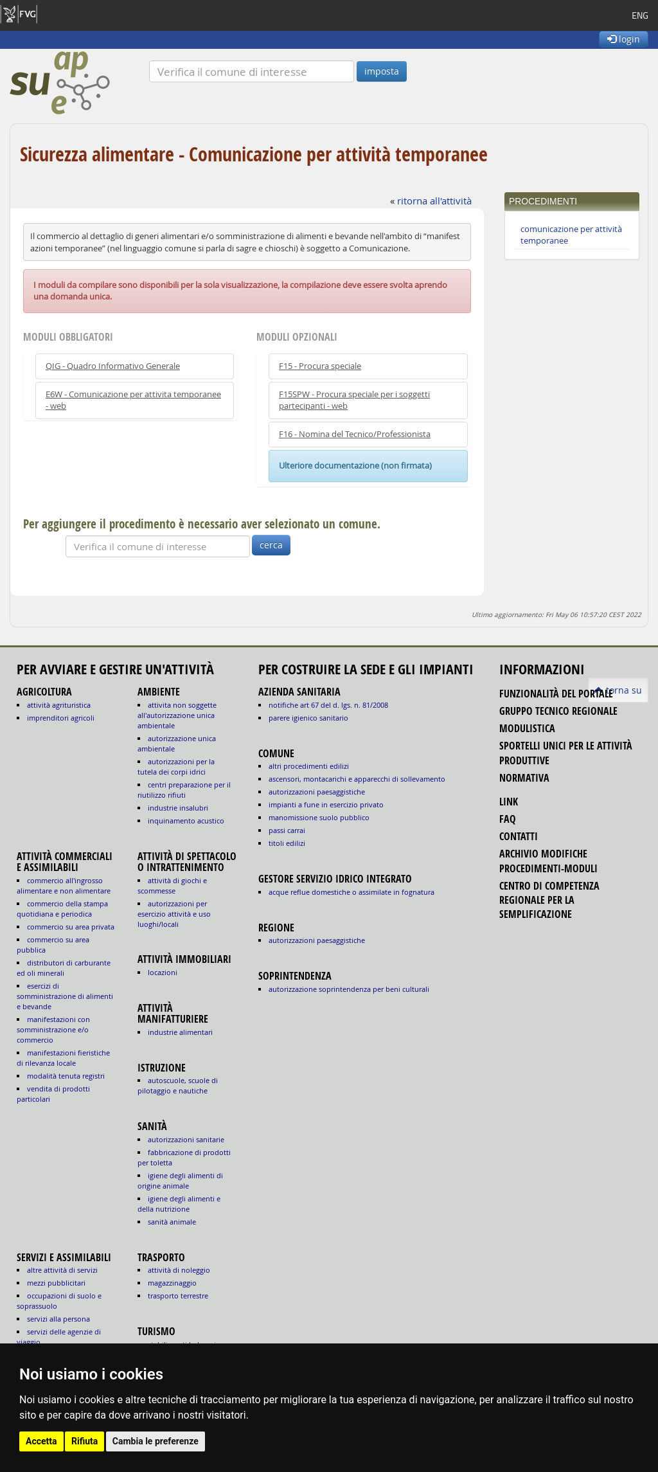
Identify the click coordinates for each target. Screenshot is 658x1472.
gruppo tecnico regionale (558, 711)
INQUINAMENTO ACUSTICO (186, 820)
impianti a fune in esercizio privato (326, 804)
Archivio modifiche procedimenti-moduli (548, 861)
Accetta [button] (41, 1441)
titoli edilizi (287, 843)
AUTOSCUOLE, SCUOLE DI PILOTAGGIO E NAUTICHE (178, 1085)
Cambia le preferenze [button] (155, 1441)
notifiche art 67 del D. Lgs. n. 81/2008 (328, 705)
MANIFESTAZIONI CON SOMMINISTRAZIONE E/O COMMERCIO (53, 1029)
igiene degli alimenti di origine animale (180, 1180)
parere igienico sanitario (308, 718)
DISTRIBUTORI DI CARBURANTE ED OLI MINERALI (64, 968)
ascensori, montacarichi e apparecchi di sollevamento (357, 779)
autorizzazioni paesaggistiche (317, 791)
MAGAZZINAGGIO (172, 1283)
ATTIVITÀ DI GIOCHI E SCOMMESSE (172, 885)
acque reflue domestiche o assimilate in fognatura (351, 892)
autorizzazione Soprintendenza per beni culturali (349, 989)
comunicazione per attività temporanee (571, 235)
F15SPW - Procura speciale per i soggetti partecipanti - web (354, 400)
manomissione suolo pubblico (319, 817)
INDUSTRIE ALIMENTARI (180, 1032)
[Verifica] (251, 71)
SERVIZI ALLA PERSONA (58, 1319)
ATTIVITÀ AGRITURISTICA (59, 705)
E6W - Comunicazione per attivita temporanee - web (133, 400)
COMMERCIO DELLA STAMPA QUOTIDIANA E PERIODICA (62, 909)
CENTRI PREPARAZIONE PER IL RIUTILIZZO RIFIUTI (184, 790)
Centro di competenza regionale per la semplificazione (549, 900)
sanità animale (172, 1221)
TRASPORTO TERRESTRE (178, 1295)
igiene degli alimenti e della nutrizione (179, 1204)
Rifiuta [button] (84, 1441)
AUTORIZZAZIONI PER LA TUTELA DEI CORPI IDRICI (176, 766)
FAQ (507, 819)
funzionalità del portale (556, 694)
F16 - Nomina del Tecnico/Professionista (355, 434)
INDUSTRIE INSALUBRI (178, 807)
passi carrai (287, 830)
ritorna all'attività (434, 200)
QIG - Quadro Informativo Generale (113, 366)
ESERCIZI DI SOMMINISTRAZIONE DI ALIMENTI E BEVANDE (65, 996)
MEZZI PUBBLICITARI (56, 1283)
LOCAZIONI (162, 972)
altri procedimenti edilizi (309, 766)
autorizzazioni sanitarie (186, 1139)
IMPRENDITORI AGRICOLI (60, 718)
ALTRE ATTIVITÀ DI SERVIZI (62, 1270)
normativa (524, 778)
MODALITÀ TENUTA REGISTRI (66, 1076)
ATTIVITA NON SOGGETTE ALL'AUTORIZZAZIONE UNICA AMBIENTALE (177, 715)
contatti (518, 836)
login (623, 39)
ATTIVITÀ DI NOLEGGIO (179, 1270)
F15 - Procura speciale (320, 366)
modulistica (527, 728)
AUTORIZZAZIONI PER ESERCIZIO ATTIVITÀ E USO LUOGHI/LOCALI (174, 914)
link (508, 801)
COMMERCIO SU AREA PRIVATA (70, 926)
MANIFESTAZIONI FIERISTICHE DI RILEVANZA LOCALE (63, 1058)
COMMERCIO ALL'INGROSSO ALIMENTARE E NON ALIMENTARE (64, 885)
